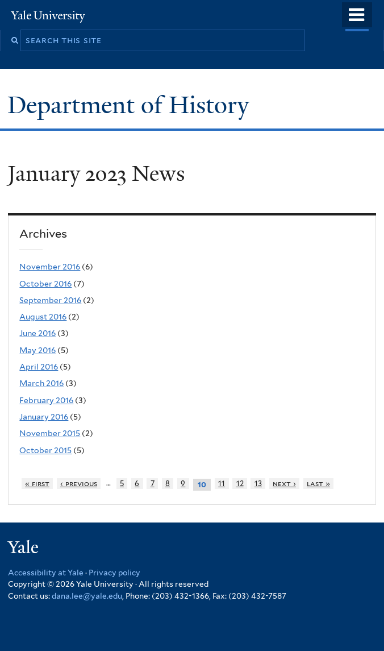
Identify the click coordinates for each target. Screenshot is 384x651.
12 (240, 483)
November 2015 (49, 433)
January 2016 (43, 416)
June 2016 (37, 333)
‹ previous (78, 483)
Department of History (131, 105)
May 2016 (37, 350)
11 (221, 483)
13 (258, 483)
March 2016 (41, 383)
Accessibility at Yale (46, 572)
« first (37, 483)
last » (318, 483)
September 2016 (50, 300)
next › (284, 483)
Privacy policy (114, 572)
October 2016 (45, 283)
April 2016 (38, 366)
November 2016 (49, 266)
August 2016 (42, 316)
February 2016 (46, 400)
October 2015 (45, 450)
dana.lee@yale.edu (87, 595)
